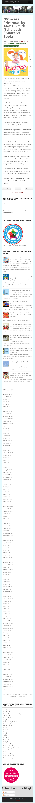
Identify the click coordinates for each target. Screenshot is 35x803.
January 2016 (6, 530)
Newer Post (6, 189)
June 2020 (5, 401)
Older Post (29, 189)
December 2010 (7, 679)
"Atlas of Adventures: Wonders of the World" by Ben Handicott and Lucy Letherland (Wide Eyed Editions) (20, 314)
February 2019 (6, 440)
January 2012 (6, 647)
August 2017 (6, 484)
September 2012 (7, 628)
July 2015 (5, 545)
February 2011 (6, 674)
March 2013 (6, 613)
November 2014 (7, 565)
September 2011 (7, 657)
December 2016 (7, 504)
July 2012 (5, 633)
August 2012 (6, 630)
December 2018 (7, 445)
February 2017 (6, 499)
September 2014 (7, 569)
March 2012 (6, 642)
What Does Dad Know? (8, 726)
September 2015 (7, 540)
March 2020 (6, 409)
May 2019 (5, 433)
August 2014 (6, 572)
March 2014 (6, 584)
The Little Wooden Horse (9, 740)
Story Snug (6, 720)
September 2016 (7, 511)
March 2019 (6, 438)
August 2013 (6, 601)
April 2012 (5, 640)
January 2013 (6, 618)
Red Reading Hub (7, 724)
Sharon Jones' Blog (8, 744)
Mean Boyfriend (7, 738)
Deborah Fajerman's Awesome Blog (12, 714)
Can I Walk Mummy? (8, 710)
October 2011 (6, 655)
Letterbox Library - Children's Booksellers (13, 748)
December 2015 (7, 533)
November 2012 (7, 623)
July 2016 (5, 516)
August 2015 (6, 543)
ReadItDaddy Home (11, 2)
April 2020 (5, 406)
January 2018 (6, 472)
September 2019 (7, 423)
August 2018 (6, 455)
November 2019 (7, 418)
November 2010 (7, 681)
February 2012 (6, 645)
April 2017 (5, 494)
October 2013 (6, 596)
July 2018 (5, 457)
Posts (5, 792)
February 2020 (6, 411)
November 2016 (7, 506)
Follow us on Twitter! (8, 204)
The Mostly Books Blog (9, 746)
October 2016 (6, 509)
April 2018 (5, 465)
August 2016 (6, 513)
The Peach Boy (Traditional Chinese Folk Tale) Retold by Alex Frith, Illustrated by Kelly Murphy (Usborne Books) (21, 350)
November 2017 (7, 477)
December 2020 (7, 394)
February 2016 (6, 528)
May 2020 (5, 404)
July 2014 (5, 574)
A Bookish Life (6, 716)
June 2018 (5, 460)
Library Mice (6, 732)
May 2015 (5, 550)
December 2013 (7, 591)
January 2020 (6, 414)
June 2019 (5, 431)
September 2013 (7, 599)
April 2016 (5, 523)
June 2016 (5, 518)
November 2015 (7, 535)
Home (18, 189)
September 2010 (7, 686)
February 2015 (6, 557)
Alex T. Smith (11, 43)
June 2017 (5, 489)
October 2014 (6, 567)
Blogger (25, 696)
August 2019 (6, 426)
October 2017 (6, 479)
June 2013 (5, 606)
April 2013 (5, 611)
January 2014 (6, 589)
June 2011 (5, 664)
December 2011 (7, 650)
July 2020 (5, 399)
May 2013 (5, 608)
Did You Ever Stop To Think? (10, 722)
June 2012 (5, 635)
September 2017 (7, 482)
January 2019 (6, 443)
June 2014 (5, 577)
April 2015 (5, 552)
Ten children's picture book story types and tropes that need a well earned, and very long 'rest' (21, 337)
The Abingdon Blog (8, 758)
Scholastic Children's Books (11, 46)
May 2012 (5, 638)
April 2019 (5, 436)
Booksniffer (6, 730)
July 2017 (5, 487)
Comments (6, 795)
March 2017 (6, 496)
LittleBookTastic (7, 718)
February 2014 (6, 586)
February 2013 (6, 616)
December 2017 (7, 474)
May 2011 (5, 667)
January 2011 (6, 677)
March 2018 (6, 467)
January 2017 (6, 501)
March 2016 (6, 526)
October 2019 (6, 421)
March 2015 (6, 555)
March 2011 (6, 672)
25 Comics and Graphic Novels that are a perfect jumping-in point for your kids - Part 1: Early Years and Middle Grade (21, 375)
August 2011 (6, 660)
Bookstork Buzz (7, 752)
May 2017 (5, 492)
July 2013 (5, 604)
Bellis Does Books (7, 712)
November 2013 (7, 594)
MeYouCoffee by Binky (8, 756)
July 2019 (5, 428)
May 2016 (5, 521)
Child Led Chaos (7, 750)
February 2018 (6, 470)
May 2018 (5, 462)
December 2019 (7, 416)
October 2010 (6, 684)
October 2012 (6, 625)
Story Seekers (6, 734)
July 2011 (5, 662)
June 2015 (5, 548)
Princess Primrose (21, 43)
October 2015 (6, 538)
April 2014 (5, 582)
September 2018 (7, 453)
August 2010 (6, 689)
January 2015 (6, 560)
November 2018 (7, 448)
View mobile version (17, 192)
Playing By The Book (8, 742)
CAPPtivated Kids (7, 736)
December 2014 (7, 562)
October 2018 (6, 450)
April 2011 (5, 669)
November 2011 (7, 652)
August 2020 (6, 397)
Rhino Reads (6, 728)
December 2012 (7, 621)
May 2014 (5, 579)
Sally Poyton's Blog (8, 754)
